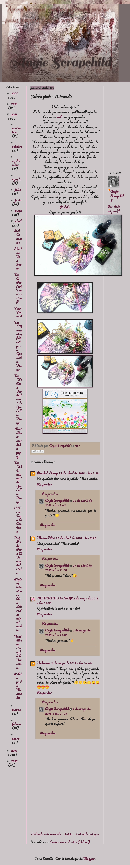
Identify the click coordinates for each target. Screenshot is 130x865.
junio (18, 200)
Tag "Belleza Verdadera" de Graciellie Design (18, 399)
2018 (14, 114)
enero (16, 738)
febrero (17, 724)
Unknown (43, 663)
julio (18, 189)
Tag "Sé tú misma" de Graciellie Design (18, 482)
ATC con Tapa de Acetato (18, 519)
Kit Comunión (18, 236)
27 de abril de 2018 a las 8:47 (76, 538)
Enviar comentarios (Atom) (70, 842)
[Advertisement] (65, 806)
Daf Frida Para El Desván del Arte (18, 555)
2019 (14, 103)
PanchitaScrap (47, 473)
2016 (14, 761)
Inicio (68, 834)
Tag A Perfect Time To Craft (18, 288)
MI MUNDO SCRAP (54, 598)
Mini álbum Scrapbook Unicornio (18, 651)
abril (18, 221)
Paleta (65, 207)
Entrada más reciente (46, 834)
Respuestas (50, 494)
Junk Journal (18, 312)
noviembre (16, 130)
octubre (17, 146)
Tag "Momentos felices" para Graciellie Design (18, 346)
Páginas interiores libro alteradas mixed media (18, 604)
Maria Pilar (46, 538)
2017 (14, 750)
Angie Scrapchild (57, 500)
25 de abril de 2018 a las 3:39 (78, 473)
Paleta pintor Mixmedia (18, 685)
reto (60, 117)
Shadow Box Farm (18, 258)
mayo (18, 210)
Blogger (89, 858)
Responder (44, 484)
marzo (16, 709)
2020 (14, 93)
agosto (16, 179)
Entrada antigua (87, 834)
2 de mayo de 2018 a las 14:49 (71, 663)
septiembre (16, 162)
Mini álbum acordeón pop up (18, 442)
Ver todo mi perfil (114, 209)
